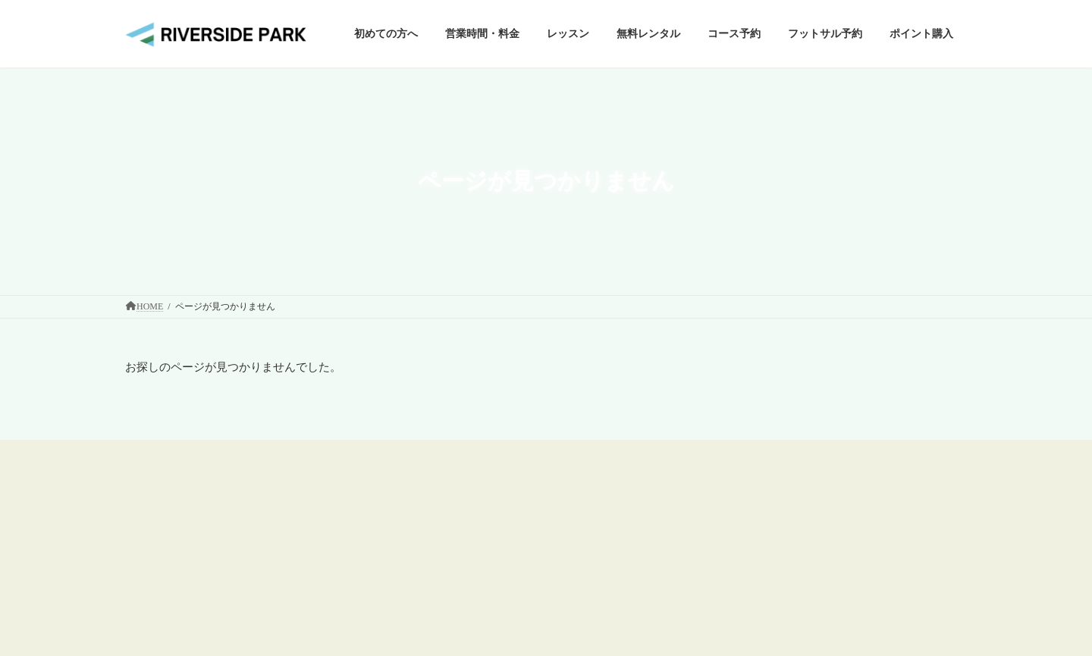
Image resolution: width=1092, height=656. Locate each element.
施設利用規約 (738, 513)
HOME (435, 486)
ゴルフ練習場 (449, 537)
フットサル (445, 590)
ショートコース (454, 564)
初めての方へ (449, 512)
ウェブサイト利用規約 (756, 487)
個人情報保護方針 (747, 539)
